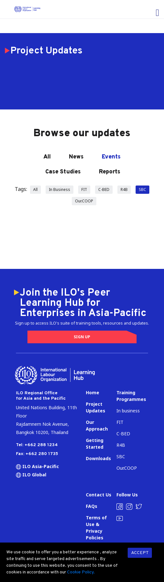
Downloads (98, 458)
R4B (124, 189)
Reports (109, 172)
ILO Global (31, 475)
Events (111, 157)
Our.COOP (84, 201)
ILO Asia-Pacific (37, 466)
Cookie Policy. (81, 572)
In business (128, 411)
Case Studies (63, 172)
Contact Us (98, 495)
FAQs (91, 506)
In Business (59, 189)
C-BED (103, 189)
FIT (84, 189)
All (47, 157)
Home (92, 392)
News (76, 157)
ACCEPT (140, 553)
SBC (142, 189)
